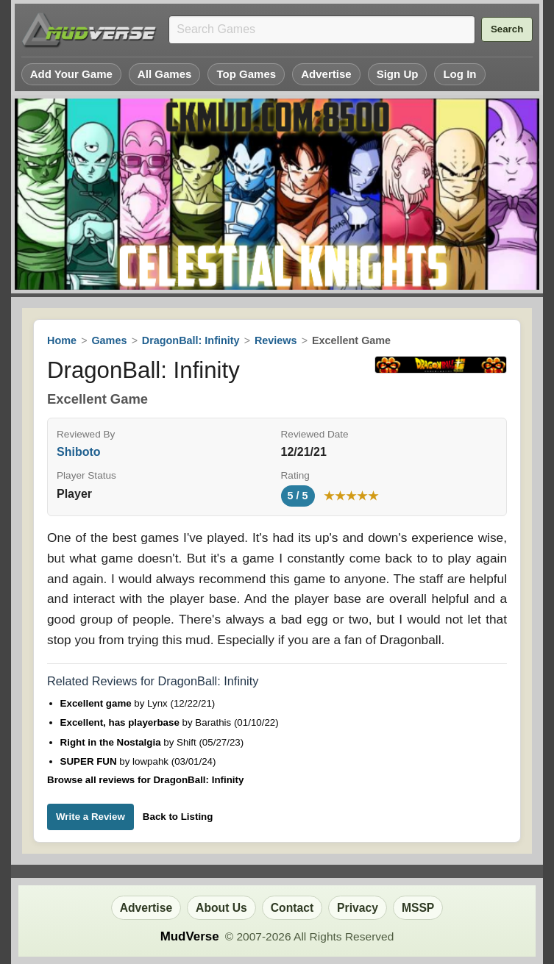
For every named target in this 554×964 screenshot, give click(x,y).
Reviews (276, 340)
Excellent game (97, 703)
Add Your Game (71, 74)
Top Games (246, 74)
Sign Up (398, 74)
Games (109, 340)
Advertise (326, 74)
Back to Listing (178, 816)
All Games (165, 74)
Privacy (357, 907)
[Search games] (321, 29)
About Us (221, 907)
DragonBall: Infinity (191, 340)
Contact (292, 907)
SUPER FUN (90, 761)
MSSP (418, 907)
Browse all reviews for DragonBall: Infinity (145, 779)
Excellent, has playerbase (121, 722)
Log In (459, 74)
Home (62, 340)
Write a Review (90, 816)
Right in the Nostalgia (112, 742)
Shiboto (79, 452)
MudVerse (189, 936)
